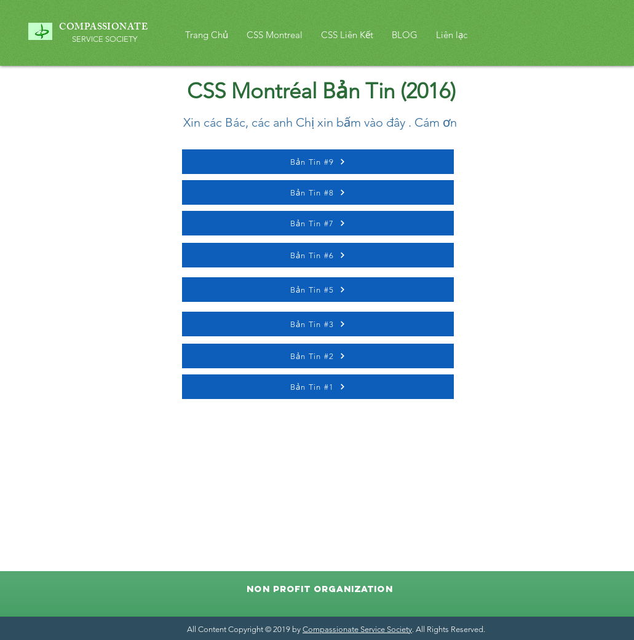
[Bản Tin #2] (318, 356)
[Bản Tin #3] (318, 324)
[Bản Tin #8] (318, 192)
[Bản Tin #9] (318, 161)
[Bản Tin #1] (318, 386)
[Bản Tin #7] (318, 223)
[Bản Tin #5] (318, 289)
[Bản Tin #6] (318, 255)
